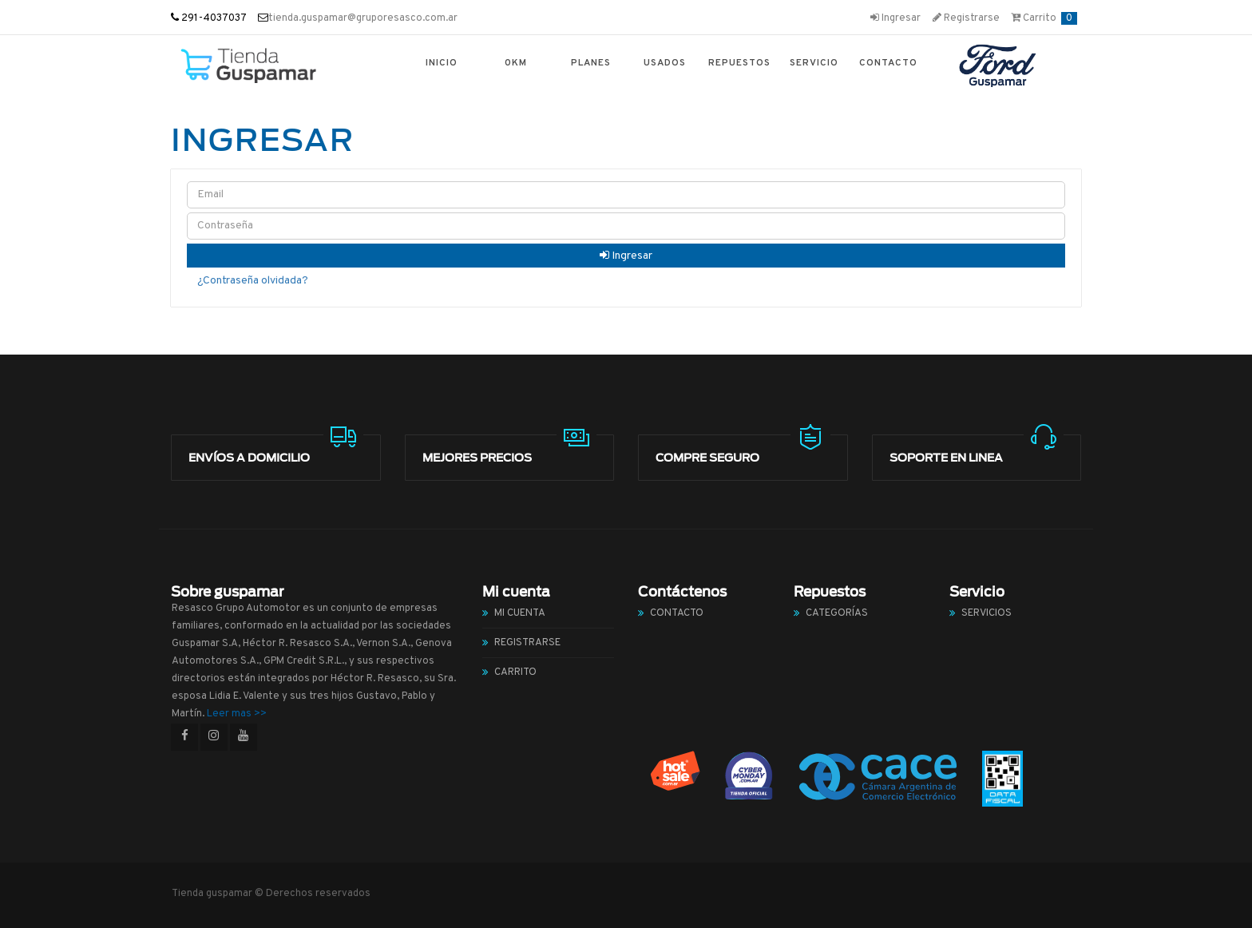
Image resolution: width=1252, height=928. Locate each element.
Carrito (1044, 18)
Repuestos (739, 63)
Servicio (814, 63)
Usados (665, 63)
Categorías (837, 613)
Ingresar (895, 18)
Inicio (442, 63)
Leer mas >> (237, 714)
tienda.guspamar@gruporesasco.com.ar (363, 18)
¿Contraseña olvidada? (252, 281)
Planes (591, 63)
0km (516, 63)
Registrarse (966, 18)
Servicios (986, 613)
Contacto (888, 63)
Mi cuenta (519, 613)
